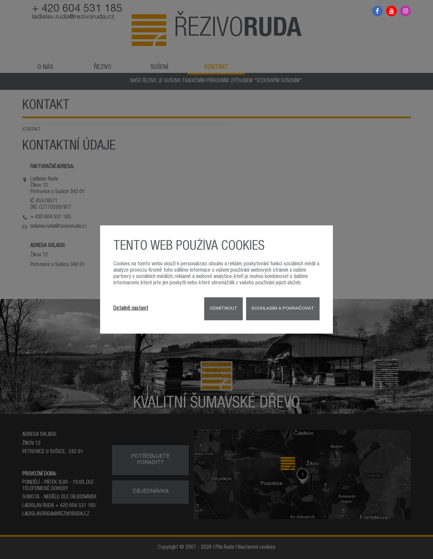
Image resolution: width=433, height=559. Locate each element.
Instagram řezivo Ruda (405, 11)
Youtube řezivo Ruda (391, 11)
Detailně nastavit (130, 308)
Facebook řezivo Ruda (377, 11)
